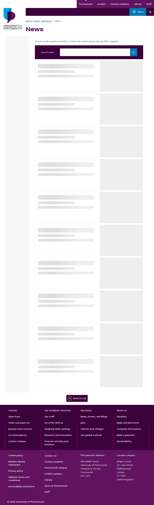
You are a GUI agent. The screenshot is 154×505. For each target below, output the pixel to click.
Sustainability (124, 441)
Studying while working (57, 428)
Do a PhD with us (54, 422)
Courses (12, 410)
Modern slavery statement (16, 463)
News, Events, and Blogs (94, 416)
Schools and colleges (92, 428)
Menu (138, 12)
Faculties (122, 416)
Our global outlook (91, 434)
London (101, 3)
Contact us (51, 455)
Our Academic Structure (58, 410)
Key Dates (86, 410)
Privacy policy (15, 470)
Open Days (14, 416)
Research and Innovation (58, 434)
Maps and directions (128, 422)
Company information (129, 428)
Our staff (49, 416)
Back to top (77, 398)
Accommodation (17, 434)
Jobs (83, 422)
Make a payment (126, 434)
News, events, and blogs (38, 20)
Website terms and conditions (18, 478)
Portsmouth (85, 3)
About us (122, 410)
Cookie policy (15, 455)
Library (138, 3)
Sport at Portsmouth (56, 485)
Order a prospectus (19, 422)
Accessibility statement (21, 486)
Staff (149, 3)
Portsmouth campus (56, 467)
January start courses (20, 428)
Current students (119, 3)
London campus (17, 441)
